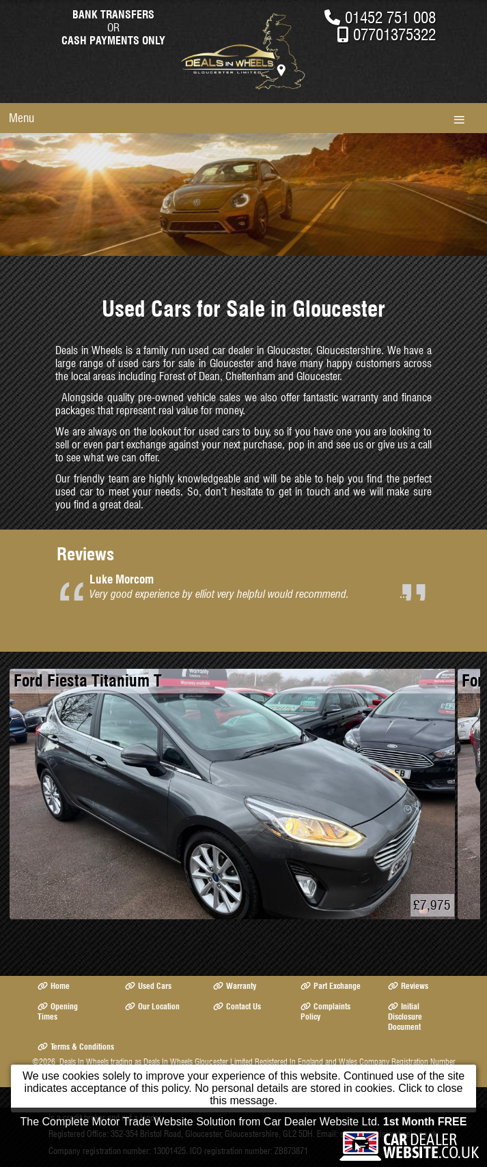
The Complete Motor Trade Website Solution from (243, 1121)
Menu (21, 118)
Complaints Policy (325, 1011)
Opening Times (58, 1011)
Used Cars (148, 986)
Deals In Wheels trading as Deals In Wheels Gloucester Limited (156, 1061)
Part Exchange (331, 986)
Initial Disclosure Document (405, 1016)
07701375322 (394, 34)
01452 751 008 (390, 17)
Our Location (152, 1006)
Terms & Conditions (76, 1046)
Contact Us (237, 1006)
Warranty (234, 986)
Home (54, 986)
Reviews (408, 986)
